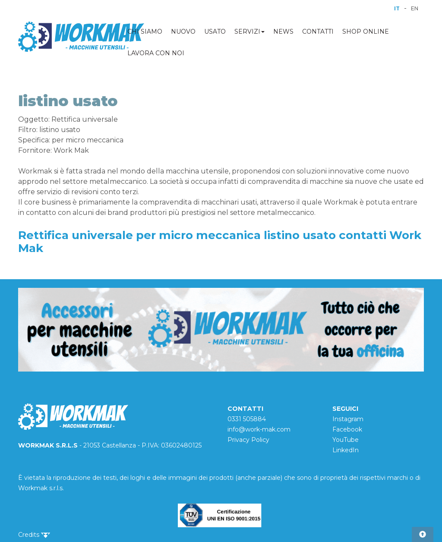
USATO (215, 31)
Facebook (347, 429)
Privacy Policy (248, 440)
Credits (34, 535)
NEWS (283, 31)
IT (397, 8)
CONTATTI (318, 31)
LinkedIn (345, 450)
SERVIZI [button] (249, 31)
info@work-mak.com (258, 429)
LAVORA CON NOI (155, 53)
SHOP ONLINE (365, 31)
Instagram (347, 419)
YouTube (345, 440)
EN (414, 8)
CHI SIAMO (144, 31)
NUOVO (183, 31)
